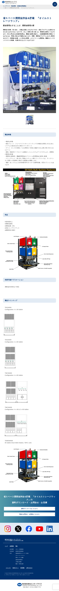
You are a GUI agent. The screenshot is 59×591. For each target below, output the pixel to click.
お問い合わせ (29, 567)
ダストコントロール (20, 555)
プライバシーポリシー (11, 574)
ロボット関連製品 (20, 549)
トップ (6, 546)
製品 (17, 546)
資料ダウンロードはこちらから (29, 508)
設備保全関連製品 (20, 551)
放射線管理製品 (19, 559)
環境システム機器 (20, 557)
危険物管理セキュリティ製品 (22, 553)
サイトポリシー (23, 574)
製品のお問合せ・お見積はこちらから (29, 514)
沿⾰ (11, 553)
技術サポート (16, 567)
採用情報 (22, 567)
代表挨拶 (12, 551)
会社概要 (12, 549)
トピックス (8, 567)
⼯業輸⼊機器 (19, 561)
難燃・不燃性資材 (20, 563)
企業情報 (12, 546)
